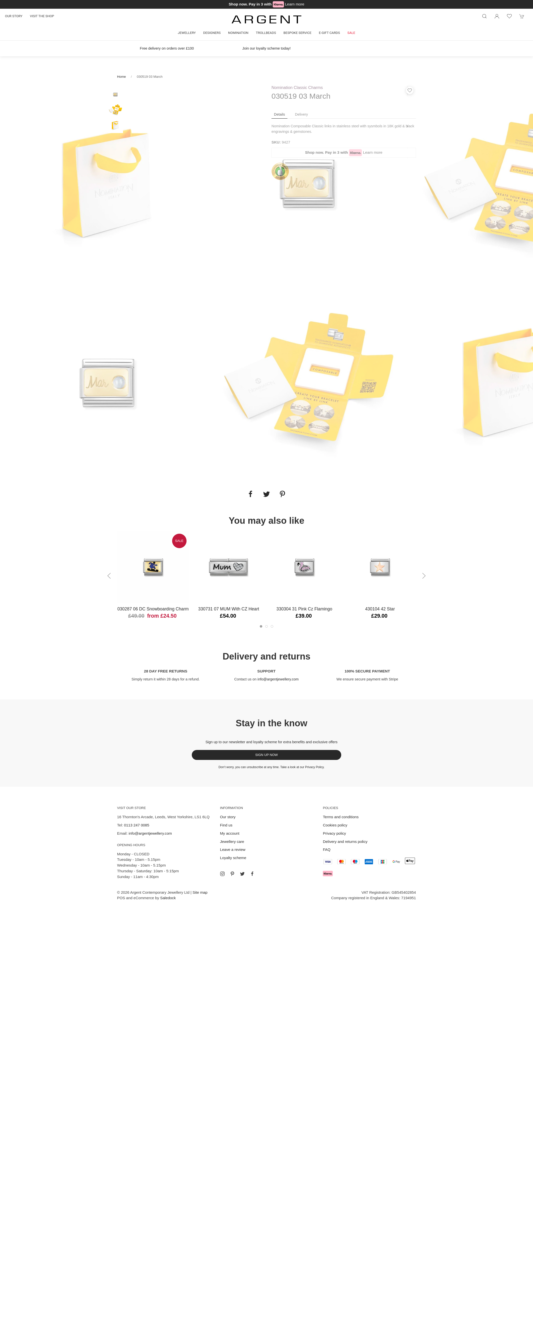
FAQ (326, 849)
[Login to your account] (497, 16)
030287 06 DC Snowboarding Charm (153, 608)
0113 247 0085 (136, 825)
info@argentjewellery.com (278, 679)
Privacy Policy (314, 767)
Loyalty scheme (233, 858)
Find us (226, 825)
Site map (200, 892)
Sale (351, 33)
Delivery (301, 114)
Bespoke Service (297, 33)
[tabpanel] (107, 183)
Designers (212, 33)
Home (121, 76)
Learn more (294, 4)
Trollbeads (266, 33)
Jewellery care (232, 841)
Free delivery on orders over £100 (167, 48)
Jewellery (187, 33)
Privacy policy (334, 833)
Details (279, 114)
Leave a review (232, 849)
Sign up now (266, 755)
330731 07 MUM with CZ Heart (228, 608)
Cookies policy (335, 825)
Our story (13, 16)
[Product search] (484, 16)
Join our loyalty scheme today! (266, 48)
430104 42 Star (380, 608)
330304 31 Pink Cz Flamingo (304, 608)
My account (229, 833)
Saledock (168, 898)
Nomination (238, 33)
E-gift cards (329, 33)
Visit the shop (42, 16)
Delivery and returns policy (345, 841)
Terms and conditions (341, 817)
